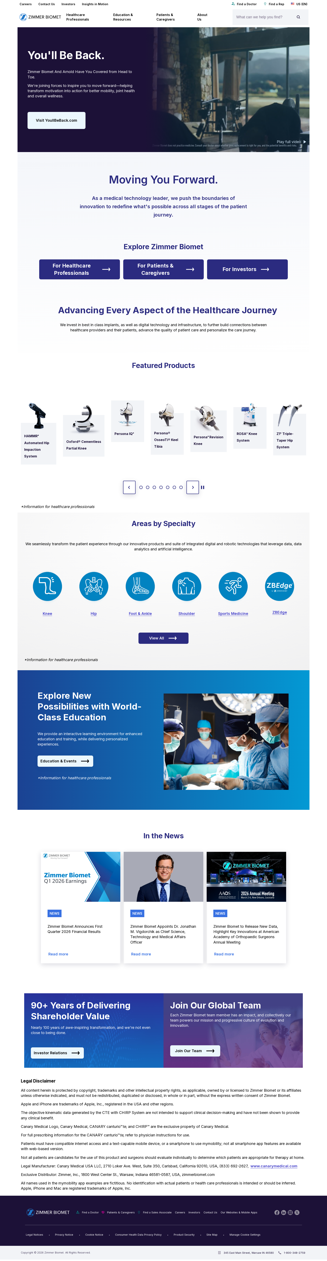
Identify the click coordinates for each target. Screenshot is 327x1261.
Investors (68, 4)
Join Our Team (195, 1051)
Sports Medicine (233, 613)
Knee (47, 613)
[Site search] (298, 17)
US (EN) (299, 4)
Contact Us (46, 4)
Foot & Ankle (140, 613)
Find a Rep (273, 4)
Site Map (212, 1234)
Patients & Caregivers (121, 1212)
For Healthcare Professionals (82, 269)
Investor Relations (57, 1053)
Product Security (184, 1234)
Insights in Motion (95, 4)
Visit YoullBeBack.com (56, 120)
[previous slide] (129, 487)
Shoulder (187, 613)
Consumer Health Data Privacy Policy (138, 1234)
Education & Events (64, 761)
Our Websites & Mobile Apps (239, 1212)
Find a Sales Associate (157, 1212)
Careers (26, 4)
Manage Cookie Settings (245, 1234)
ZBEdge (279, 612)
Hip (94, 613)
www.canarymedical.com (273, 1166)
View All (163, 638)
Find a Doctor (244, 4)
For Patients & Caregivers (165, 269)
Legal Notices (34, 1234)
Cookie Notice (94, 1234)
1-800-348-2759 (294, 1252)
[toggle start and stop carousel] (202, 487)
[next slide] (192, 487)
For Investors (246, 269)
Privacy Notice (64, 1234)
